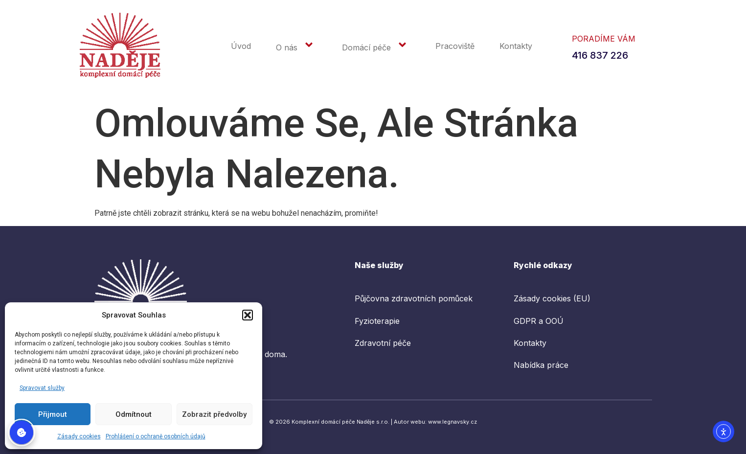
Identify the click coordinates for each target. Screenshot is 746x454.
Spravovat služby (42, 388)
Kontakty (515, 46)
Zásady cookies (79, 436)
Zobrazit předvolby (214, 414)
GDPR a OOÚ (539, 321)
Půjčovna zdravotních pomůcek (414, 298)
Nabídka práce (541, 365)
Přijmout (52, 414)
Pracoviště (455, 46)
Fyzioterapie (377, 321)
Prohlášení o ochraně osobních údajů (155, 436)
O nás (296, 46)
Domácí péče (376, 46)
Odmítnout (133, 414)
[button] (247, 315)
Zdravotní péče (383, 343)
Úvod (241, 46)
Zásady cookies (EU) (552, 298)
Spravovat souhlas (21, 432)
